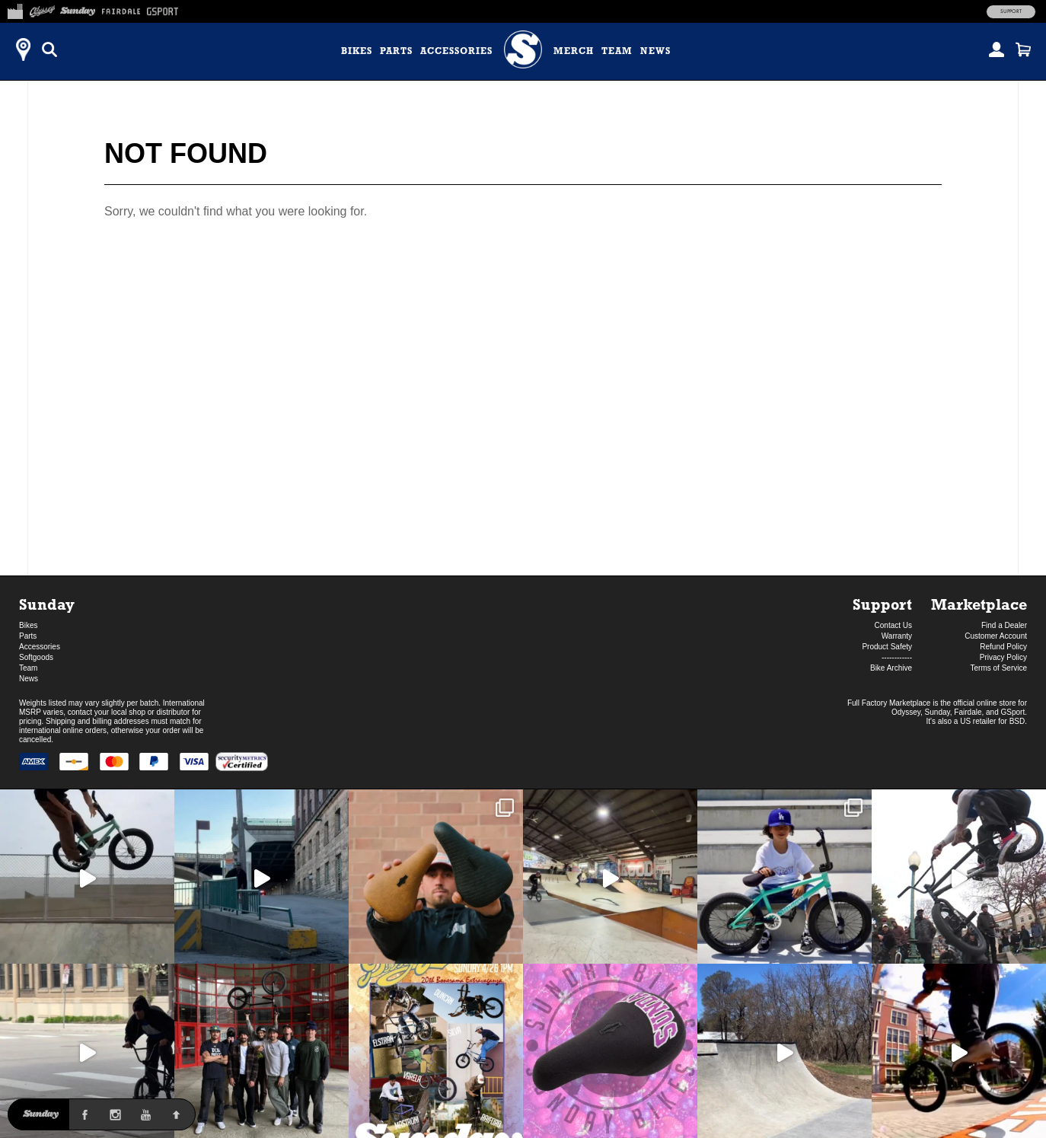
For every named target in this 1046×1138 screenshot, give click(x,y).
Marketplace (979, 604)
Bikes (356, 51)
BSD (1017, 721)
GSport (1013, 712)
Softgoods (36, 657)
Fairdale (967, 712)
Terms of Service (999, 668)
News (655, 51)
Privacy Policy (1003, 657)
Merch (573, 51)
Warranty (897, 636)
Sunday (47, 604)
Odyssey (905, 712)
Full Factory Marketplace (888, 703)
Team (617, 51)
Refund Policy (1003, 646)
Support (1011, 11)
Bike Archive (891, 668)
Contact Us (893, 625)
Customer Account (996, 636)
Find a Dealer (1004, 625)
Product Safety (887, 646)
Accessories (456, 51)
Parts (396, 51)
